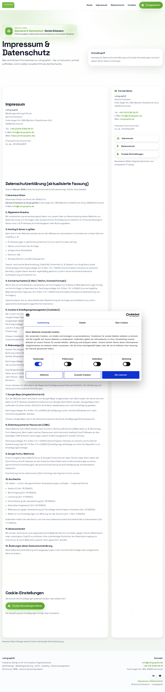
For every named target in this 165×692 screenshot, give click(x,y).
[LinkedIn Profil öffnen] (153, 675)
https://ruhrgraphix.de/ (23, 135)
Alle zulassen (120, 375)
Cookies (132, 5)
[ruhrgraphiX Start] (8, 5)
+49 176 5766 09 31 (128, 112)
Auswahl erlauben (82, 375)
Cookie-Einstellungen (130, 154)
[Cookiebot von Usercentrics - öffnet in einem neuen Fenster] (128, 315)
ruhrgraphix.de (127, 119)
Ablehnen (44, 375)
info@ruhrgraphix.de (131, 116)
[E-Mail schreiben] (160, 675)
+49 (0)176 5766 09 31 (21, 128)
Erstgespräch (151, 5)
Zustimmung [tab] (43, 323)
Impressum (101, 5)
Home (89, 5)
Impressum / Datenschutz (150, 681)
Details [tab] (82, 323)
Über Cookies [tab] (121, 323)
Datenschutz (117, 5)
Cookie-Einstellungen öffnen (25, 605)
